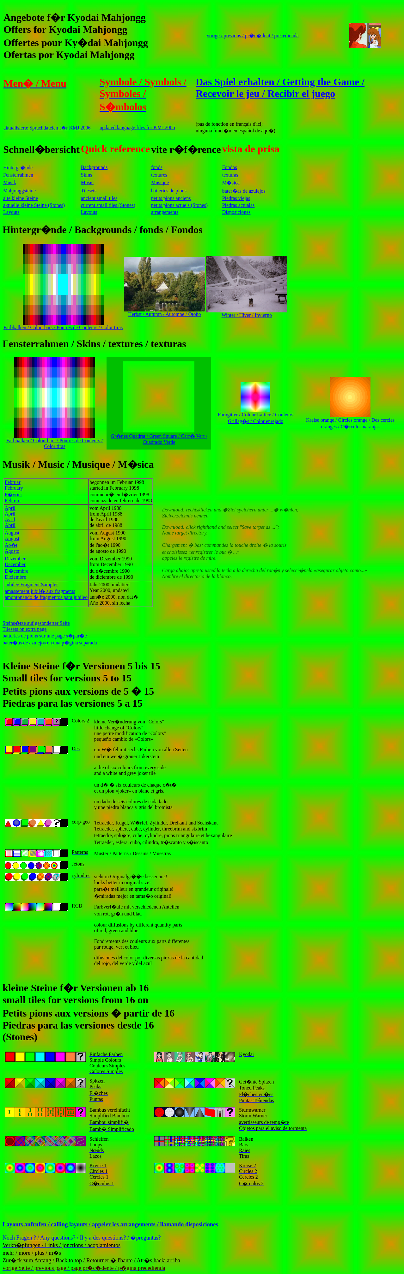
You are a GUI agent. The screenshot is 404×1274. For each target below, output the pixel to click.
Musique (160, 182)
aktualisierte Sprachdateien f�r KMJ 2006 (46, 127)
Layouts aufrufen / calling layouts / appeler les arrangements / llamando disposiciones (110, 1224)
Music (87, 182)
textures (159, 175)
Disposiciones (236, 212)
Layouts (11, 212)
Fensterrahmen (18, 175)
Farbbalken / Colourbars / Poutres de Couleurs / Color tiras (63, 325)
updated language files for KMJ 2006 (137, 127)
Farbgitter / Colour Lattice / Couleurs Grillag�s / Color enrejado (255, 416)
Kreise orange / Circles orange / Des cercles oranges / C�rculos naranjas (350, 421)
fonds (156, 167)
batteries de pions (169, 190)
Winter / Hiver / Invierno (246, 313)
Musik (9, 182)
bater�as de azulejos (244, 191)
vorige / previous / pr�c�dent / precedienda (253, 35)
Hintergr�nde (18, 167)
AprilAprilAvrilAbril (10, 516)
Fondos (229, 167)
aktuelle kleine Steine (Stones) (34, 205)
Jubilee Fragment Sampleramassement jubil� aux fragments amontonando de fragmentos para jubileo (46, 591)
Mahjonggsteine (19, 190)
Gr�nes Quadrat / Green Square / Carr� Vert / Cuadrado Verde (159, 436)
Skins (86, 175)
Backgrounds (94, 167)
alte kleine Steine (20, 198)
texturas (230, 175)
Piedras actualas (238, 205)
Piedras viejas (236, 198)
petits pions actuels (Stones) (179, 205)
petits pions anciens (171, 198)
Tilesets (88, 190)
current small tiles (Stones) (108, 205)
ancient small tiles (99, 198)
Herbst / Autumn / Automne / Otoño (164, 312)
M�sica (231, 182)
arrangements (164, 212)
